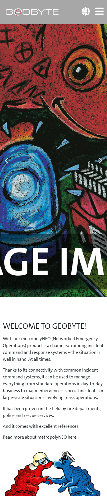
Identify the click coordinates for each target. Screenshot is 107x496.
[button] (6, 160)
